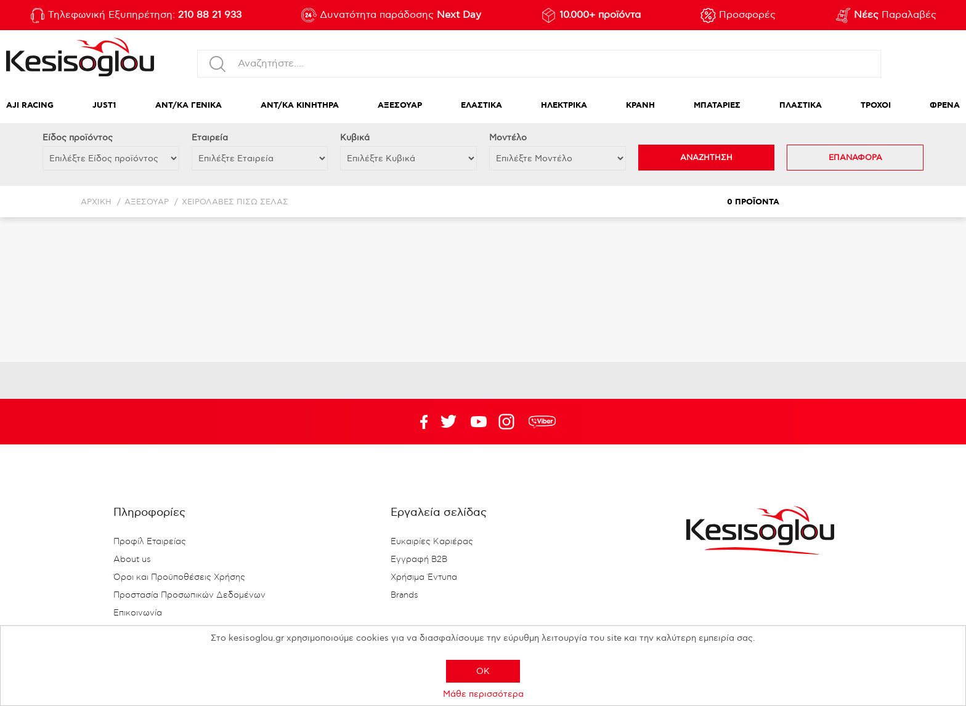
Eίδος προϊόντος (78, 137)
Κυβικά (355, 137)
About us (132, 559)
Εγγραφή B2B (419, 559)
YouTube (448, 421)
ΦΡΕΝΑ (945, 105)
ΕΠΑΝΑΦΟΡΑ (855, 157)
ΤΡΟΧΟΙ (876, 105)
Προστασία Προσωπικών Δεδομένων (189, 595)
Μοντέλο (508, 137)
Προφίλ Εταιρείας (149, 542)
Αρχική (96, 202)
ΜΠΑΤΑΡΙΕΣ (717, 105)
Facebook (418, 421)
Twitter (478, 421)
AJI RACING (30, 105)
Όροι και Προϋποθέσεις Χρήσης (179, 577)
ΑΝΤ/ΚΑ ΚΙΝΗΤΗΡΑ (300, 105)
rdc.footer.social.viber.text (542, 421)
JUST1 (104, 105)
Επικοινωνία (137, 613)
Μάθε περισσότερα (483, 694)
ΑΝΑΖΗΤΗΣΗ (706, 157)
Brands (404, 595)
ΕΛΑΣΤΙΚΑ (481, 105)
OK (483, 671)
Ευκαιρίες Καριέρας (432, 542)
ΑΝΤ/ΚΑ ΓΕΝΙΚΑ (188, 105)
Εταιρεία (210, 137)
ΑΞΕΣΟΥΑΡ (400, 105)
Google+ (508, 421)
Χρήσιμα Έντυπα (424, 577)
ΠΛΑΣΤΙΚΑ (800, 105)
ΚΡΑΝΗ (640, 105)
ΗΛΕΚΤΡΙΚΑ (564, 105)
